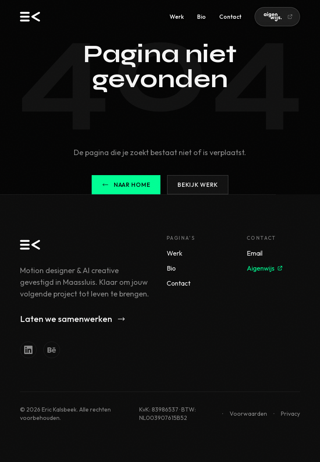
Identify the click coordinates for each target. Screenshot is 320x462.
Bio (201, 16)
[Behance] (51, 349)
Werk (177, 16)
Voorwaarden (248, 413)
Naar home (126, 184)
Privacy (290, 413)
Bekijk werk (198, 184)
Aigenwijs (265, 268)
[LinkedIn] (28, 349)
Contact (230, 16)
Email (254, 253)
